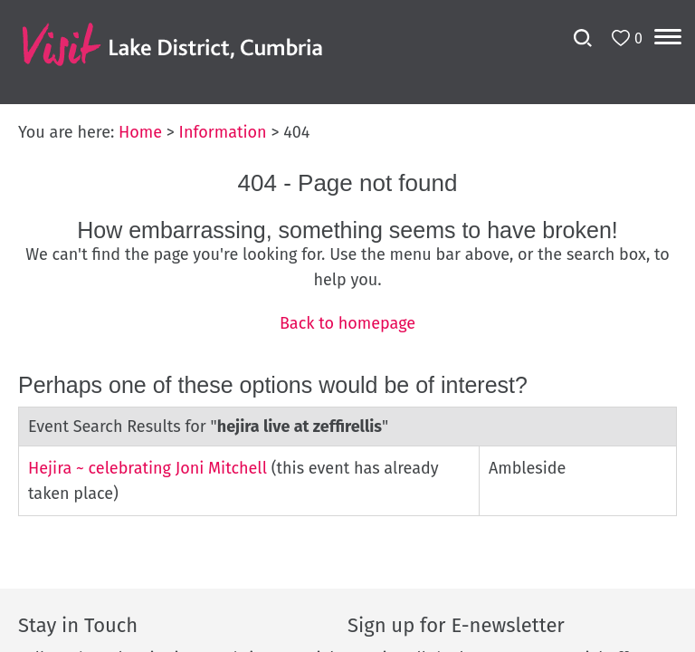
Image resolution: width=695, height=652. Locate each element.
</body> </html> (347, 326)
